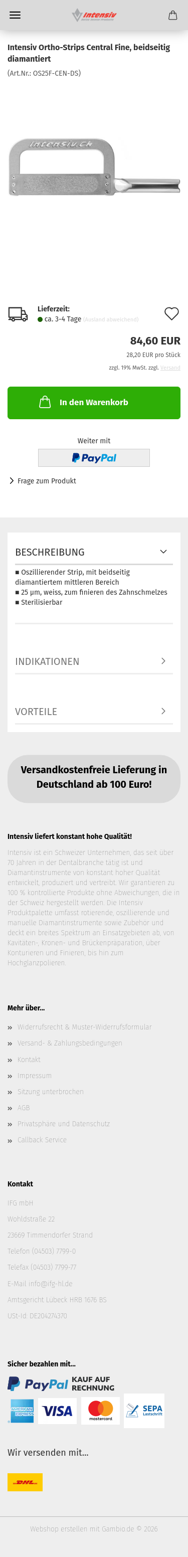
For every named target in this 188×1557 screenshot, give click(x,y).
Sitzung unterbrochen (51, 1092)
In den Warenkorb (82, 402)
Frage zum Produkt (47, 481)
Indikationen (47, 661)
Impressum (35, 1076)
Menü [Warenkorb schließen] (15, 15)
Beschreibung (50, 552)
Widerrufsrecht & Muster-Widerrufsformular (85, 1027)
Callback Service (42, 1140)
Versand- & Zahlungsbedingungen (70, 1043)
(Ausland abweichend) (110, 319)
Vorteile (36, 712)
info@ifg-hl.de (51, 1284)
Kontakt (29, 1060)
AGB (24, 1108)
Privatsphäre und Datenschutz (64, 1124)
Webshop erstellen (58, 1529)
